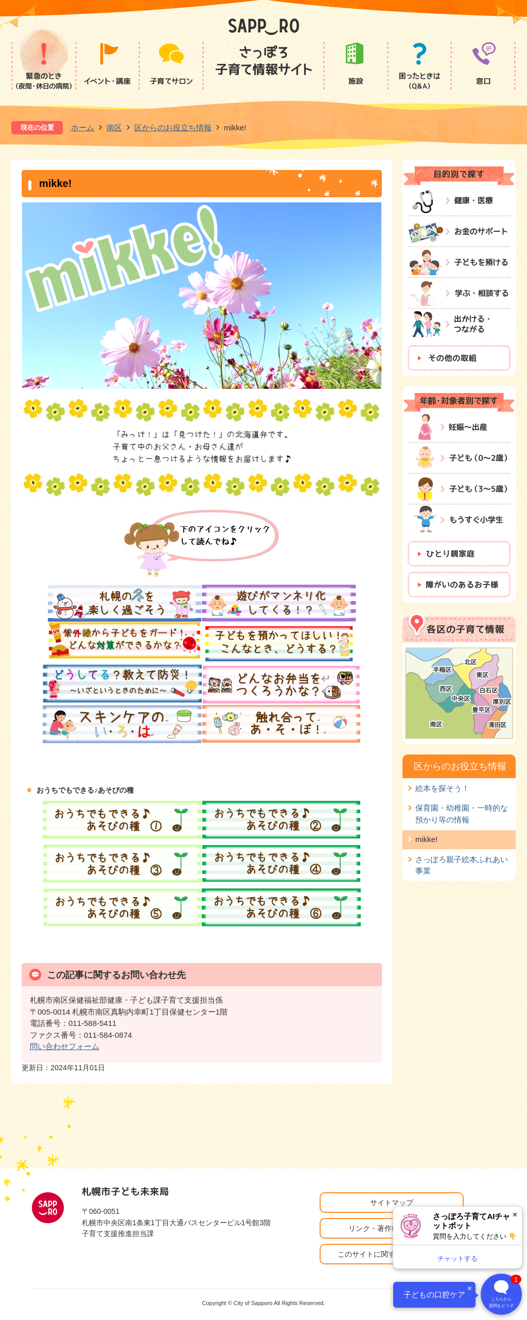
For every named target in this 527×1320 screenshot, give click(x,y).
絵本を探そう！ (442, 788)
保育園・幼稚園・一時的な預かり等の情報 (461, 813)
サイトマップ (391, 1202)
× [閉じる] (515, 1214)
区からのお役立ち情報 (173, 127)
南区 (114, 127)
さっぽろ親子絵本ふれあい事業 (461, 865)
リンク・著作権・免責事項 (391, 1228)
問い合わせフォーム (64, 1046)
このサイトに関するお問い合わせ (392, 1254)
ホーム (82, 127)
